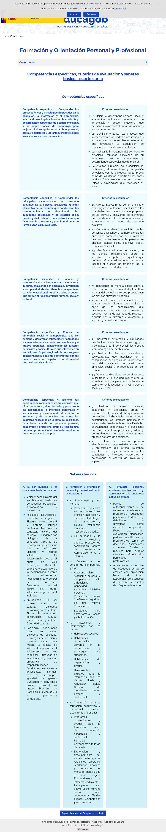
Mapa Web (66, 825)
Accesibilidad (81, 825)
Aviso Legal (97, 825)
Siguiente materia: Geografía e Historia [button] (83, 813)
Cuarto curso (26, 62)
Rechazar (91, 14)
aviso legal (120, 8)
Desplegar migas (4, 36)
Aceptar (74, 14)
